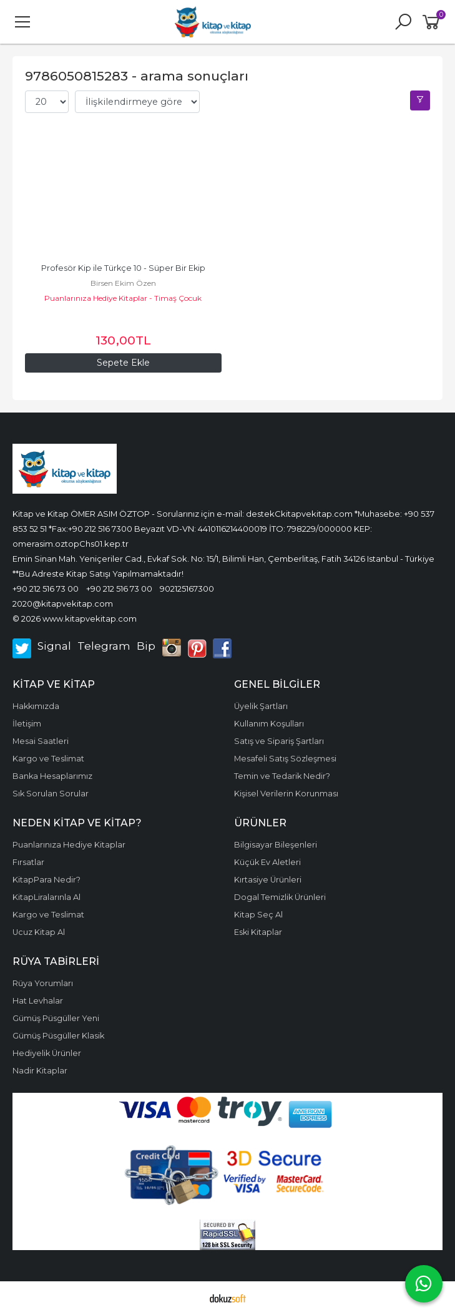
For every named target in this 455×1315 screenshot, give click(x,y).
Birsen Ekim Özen (123, 283)
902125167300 (187, 589)
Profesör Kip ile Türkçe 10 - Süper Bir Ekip (123, 268)
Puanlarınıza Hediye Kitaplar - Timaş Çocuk (123, 298)
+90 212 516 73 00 (45, 589)
